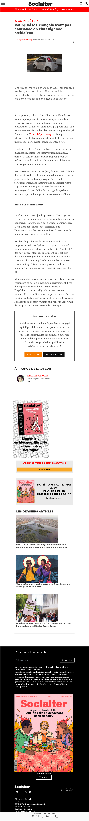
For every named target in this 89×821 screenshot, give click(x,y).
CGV (16, 802)
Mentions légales (22, 806)
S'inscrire (67, 660)
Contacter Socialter (23, 809)
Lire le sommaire (54, 498)
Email (30, 382)
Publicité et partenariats (25, 811)
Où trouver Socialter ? (24, 799)
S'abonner (33, 354)
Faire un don (54, 354)
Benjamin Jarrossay (24, 40)
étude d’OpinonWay (40, 134)
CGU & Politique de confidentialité (30, 804)
